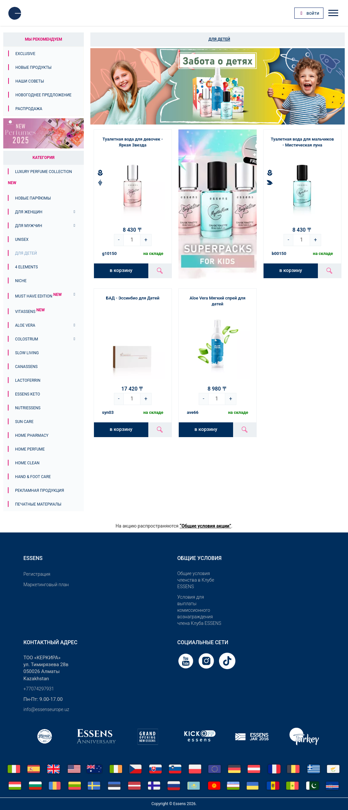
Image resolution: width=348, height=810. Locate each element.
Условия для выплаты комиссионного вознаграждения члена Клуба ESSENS (199, 610)
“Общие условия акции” (205, 526)
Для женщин (28, 212)
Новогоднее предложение (43, 95)
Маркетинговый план (46, 584)
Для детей (26, 253)
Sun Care (24, 421)
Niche (21, 281)
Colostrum (26, 339)
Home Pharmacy (31, 435)
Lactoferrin (27, 380)
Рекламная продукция (39, 490)
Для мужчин (28, 225)
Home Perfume (30, 449)
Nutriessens (28, 408)
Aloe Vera (25, 325)
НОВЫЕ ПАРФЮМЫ (33, 198)
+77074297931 (39, 688)
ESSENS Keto (27, 394)
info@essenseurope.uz (46, 709)
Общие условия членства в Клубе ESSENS (195, 580)
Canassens (26, 366)
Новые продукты (33, 67)
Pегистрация (37, 574)
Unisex (21, 239)
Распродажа (28, 108)
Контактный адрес (51, 642)
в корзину (121, 270)
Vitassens (30, 311)
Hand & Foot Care (33, 476)
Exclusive (25, 53)
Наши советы (29, 81)
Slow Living (27, 353)
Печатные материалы (38, 504)
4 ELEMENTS (26, 267)
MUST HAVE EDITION (38, 296)
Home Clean (27, 463)
